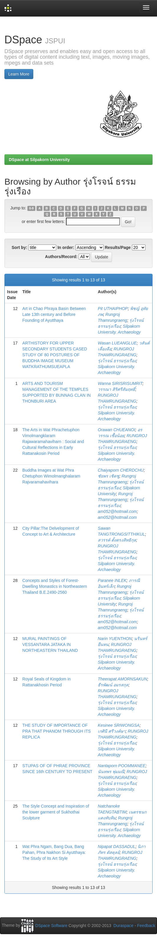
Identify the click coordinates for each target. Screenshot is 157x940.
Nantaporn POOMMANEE (122, 765)
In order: (65, 247)
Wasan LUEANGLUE (117, 343)
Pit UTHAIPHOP (113, 308)
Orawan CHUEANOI (116, 429)
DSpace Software (51, 925)
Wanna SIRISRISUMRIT (120, 383)
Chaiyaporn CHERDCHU (121, 470)
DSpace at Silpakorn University (39, 159)
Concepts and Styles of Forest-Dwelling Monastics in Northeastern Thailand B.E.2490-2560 (54, 586)
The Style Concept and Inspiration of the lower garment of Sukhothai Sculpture (55, 812)
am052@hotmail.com (117, 511)
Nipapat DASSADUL (116, 846)
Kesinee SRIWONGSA (119, 725)
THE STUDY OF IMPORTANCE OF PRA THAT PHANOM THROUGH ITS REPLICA (56, 731)
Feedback (146, 925)
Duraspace (123, 925)
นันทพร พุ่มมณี (111, 771)
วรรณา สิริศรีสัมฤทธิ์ (116, 389)
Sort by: (19, 247)
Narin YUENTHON (115, 638)
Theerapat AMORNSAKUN (122, 679)
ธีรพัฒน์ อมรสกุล (113, 685)
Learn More (18, 74)
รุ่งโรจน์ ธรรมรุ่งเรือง (117, 360)
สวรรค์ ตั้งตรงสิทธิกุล (117, 540)
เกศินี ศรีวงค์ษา (111, 731)
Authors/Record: (61, 256)
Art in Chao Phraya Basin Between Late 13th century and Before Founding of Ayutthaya (54, 314)
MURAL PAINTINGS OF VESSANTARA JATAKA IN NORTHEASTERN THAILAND (50, 644)
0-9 (31, 208)
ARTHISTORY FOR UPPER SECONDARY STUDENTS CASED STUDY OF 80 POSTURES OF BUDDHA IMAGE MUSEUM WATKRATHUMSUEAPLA (54, 355)
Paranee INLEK (112, 580)
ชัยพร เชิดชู (108, 476)
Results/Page (118, 247)
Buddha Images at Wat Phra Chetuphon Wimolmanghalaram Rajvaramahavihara (51, 476)
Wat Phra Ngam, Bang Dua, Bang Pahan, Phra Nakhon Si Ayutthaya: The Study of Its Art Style (54, 852)
